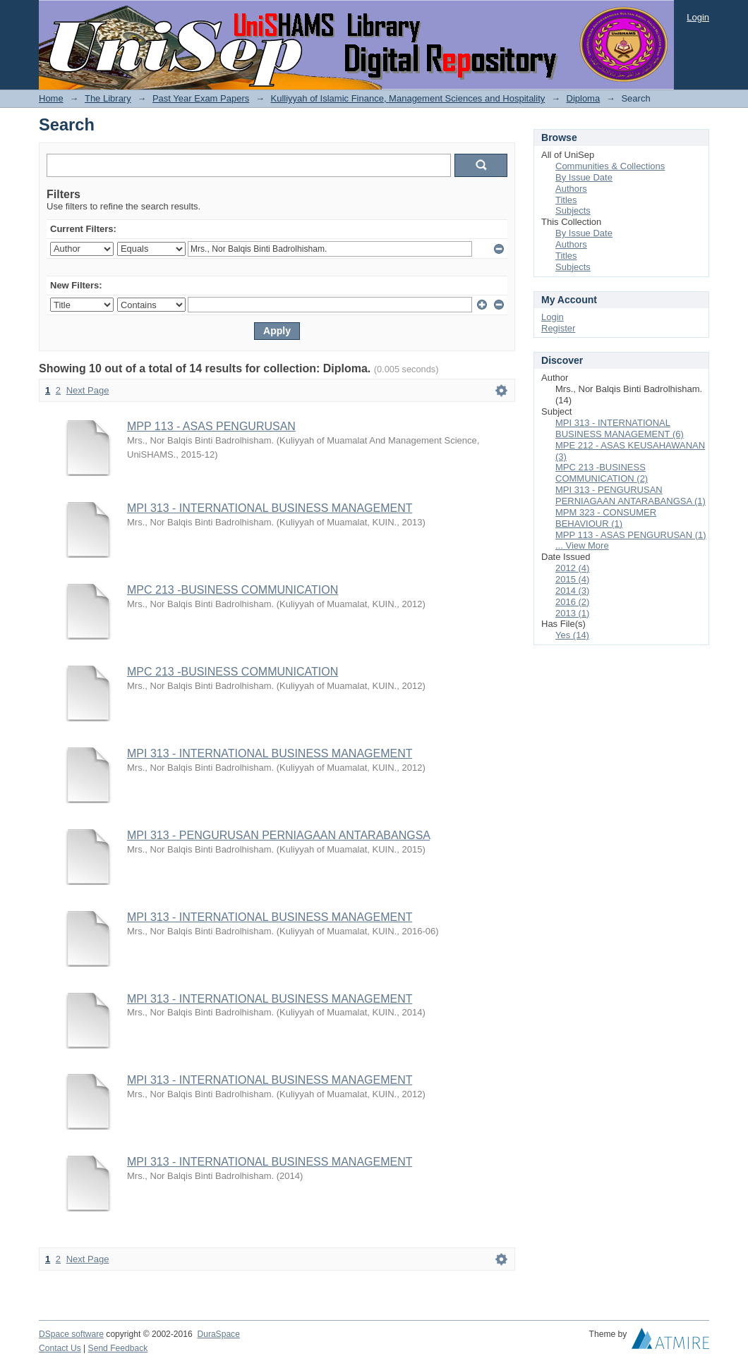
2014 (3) (572, 590)
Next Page (87, 390)
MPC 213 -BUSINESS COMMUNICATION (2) (601, 473)
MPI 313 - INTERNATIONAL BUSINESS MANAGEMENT (269, 508)
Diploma (584, 98)
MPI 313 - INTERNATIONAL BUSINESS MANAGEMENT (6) (619, 428)
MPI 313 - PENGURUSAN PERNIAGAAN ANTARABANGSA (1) (630, 495)
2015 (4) (572, 579)
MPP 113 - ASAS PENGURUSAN (211, 426)
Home (51, 98)
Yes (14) (572, 635)
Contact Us (60, 1348)
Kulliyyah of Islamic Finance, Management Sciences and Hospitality (408, 98)
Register (558, 328)
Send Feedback (118, 1348)
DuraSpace (218, 1334)
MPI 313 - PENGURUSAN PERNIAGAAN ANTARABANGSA (278, 835)
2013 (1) (572, 613)
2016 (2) (572, 602)
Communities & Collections (610, 166)
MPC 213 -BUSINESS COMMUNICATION (232, 590)
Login (698, 17)
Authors (571, 188)
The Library (108, 98)
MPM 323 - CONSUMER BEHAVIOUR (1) (605, 518)
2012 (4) (572, 568)
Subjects (573, 210)
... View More (582, 545)
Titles (566, 200)
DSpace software (71, 1334)
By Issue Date (584, 177)
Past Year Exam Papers (200, 98)
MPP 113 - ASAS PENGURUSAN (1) (630, 535)
